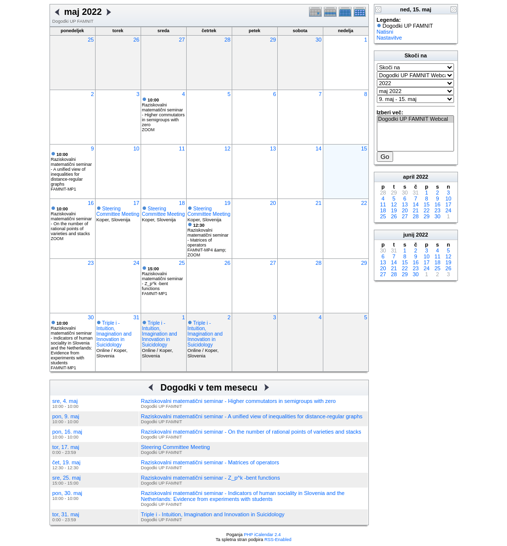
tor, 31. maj (65, 514)
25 (91, 40)
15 (364, 148)
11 (182, 148)
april (408, 177)
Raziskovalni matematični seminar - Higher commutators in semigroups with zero (163, 112)
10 (136, 148)
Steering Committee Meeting (118, 211)
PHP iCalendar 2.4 (262, 534)
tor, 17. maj (65, 447)
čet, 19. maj (66, 462)
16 (91, 203)
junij (408, 235)
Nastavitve (389, 38)
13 (273, 148)
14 (318, 148)
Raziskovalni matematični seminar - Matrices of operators (208, 235)
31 (136, 317)
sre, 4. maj (65, 401)
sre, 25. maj (66, 478)
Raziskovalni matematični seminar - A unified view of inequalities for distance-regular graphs (71, 169)
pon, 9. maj (65, 416)
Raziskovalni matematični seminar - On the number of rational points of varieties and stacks (71, 221)
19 (227, 203)
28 (227, 40)
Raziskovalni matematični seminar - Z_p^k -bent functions (162, 278)
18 (182, 203)
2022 (422, 177)
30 (318, 40)
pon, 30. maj (67, 493)
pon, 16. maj (67, 432)
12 (227, 148)
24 (136, 263)
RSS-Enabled (278, 539)
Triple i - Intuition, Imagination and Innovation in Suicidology (114, 333)
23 (91, 263)
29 (273, 40)
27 (182, 40)
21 (318, 203)
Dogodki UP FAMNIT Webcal (415, 119)
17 (136, 203)
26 (136, 40)
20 (273, 203)
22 (364, 203)
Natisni (385, 32)
